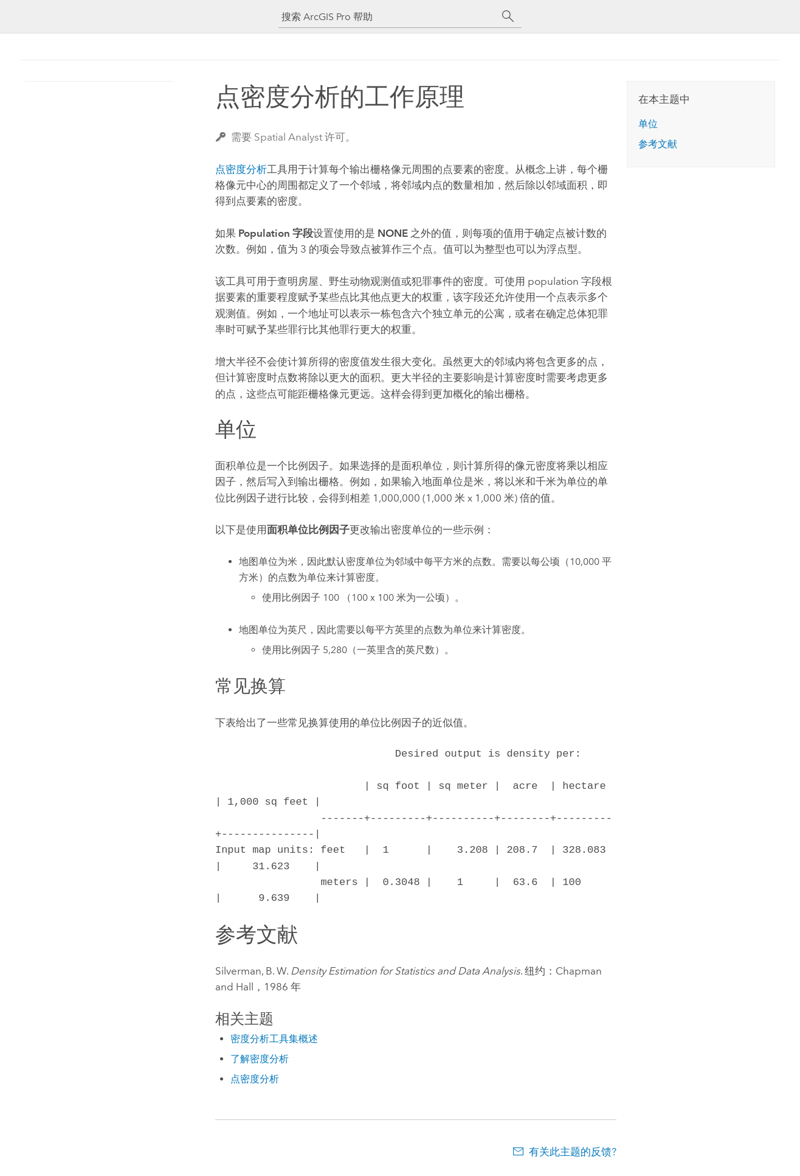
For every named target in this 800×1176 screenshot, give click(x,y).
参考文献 (657, 144)
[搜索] (508, 16)
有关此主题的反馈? (572, 1152)
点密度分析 (241, 169)
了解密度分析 (259, 1059)
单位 (648, 124)
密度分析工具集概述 (274, 1039)
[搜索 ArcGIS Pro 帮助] (387, 16)
